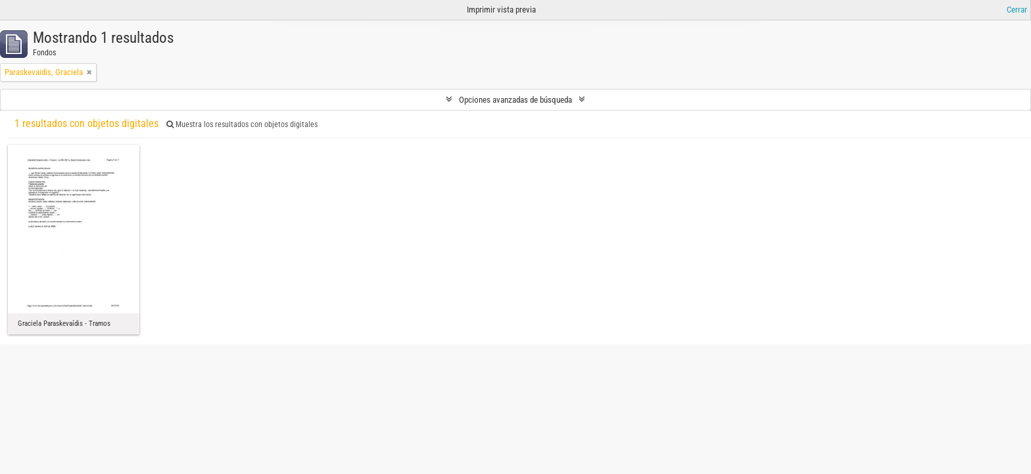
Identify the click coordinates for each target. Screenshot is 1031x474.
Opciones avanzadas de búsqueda (515, 100)
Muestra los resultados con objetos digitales (242, 124)
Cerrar (1017, 9)
